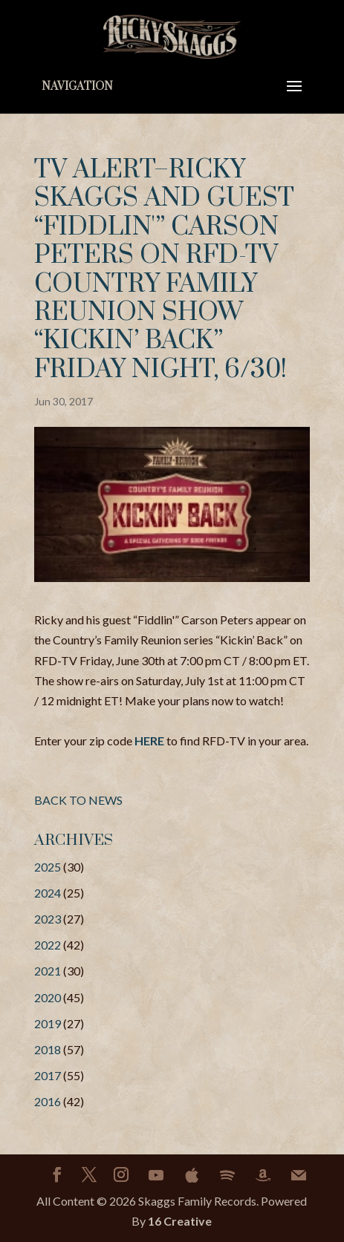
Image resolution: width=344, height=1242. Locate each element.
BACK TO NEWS (78, 800)
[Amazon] (263, 1175)
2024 (47, 893)
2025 (47, 867)
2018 (47, 1049)
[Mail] (299, 1175)
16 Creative (180, 1221)
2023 (47, 919)
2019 (47, 1023)
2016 (47, 1101)
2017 (47, 1075)
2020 (47, 997)
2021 (47, 971)
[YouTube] (156, 1175)
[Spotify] (227, 1175)
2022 (47, 945)
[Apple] (192, 1175)
